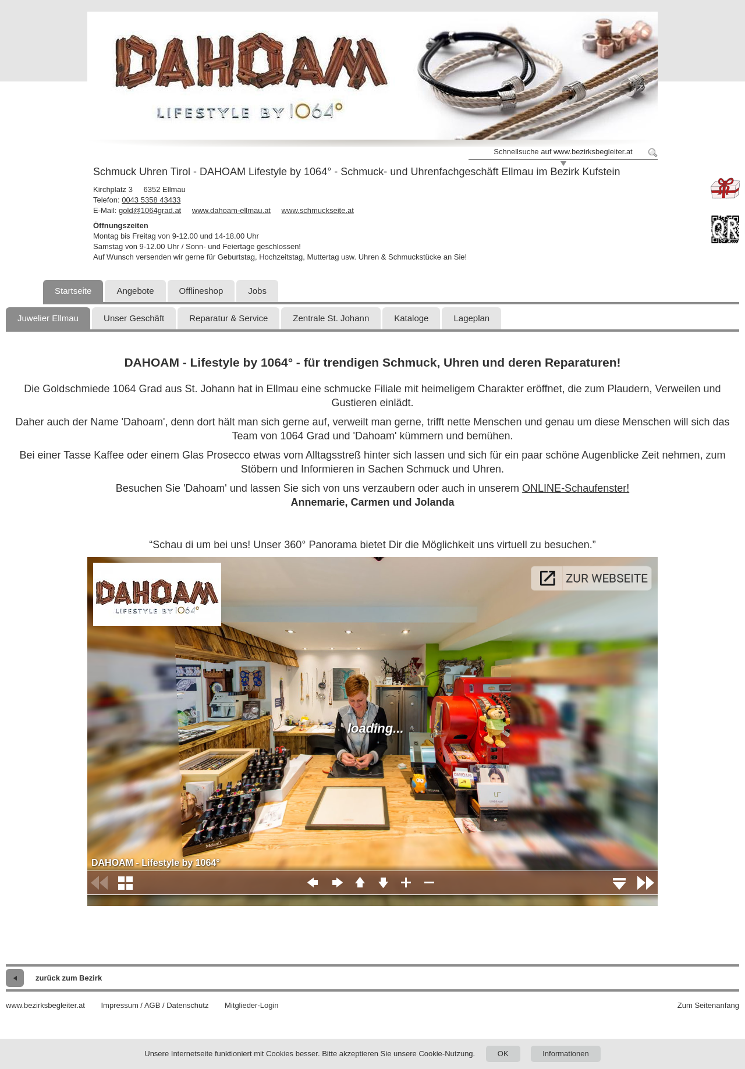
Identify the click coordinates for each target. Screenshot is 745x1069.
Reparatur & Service (228, 318)
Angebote (135, 291)
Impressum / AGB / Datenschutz (154, 1005)
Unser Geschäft (134, 318)
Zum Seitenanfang (708, 1005)
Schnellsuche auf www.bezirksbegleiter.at (563, 151)
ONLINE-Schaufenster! (575, 488)
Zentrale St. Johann (331, 318)
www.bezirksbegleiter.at (45, 1005)
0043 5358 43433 (151, 200)
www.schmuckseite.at (318, 210)
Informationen (565, 1053)
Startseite (73, 291)
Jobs (257, 291)
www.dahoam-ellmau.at (231, 210)
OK (503, 1053)
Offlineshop (201, 291)
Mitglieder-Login (252, 1005)
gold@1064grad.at (150, 210)
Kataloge (411, 318)
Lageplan (471, 318)
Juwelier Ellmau (48, 318)
